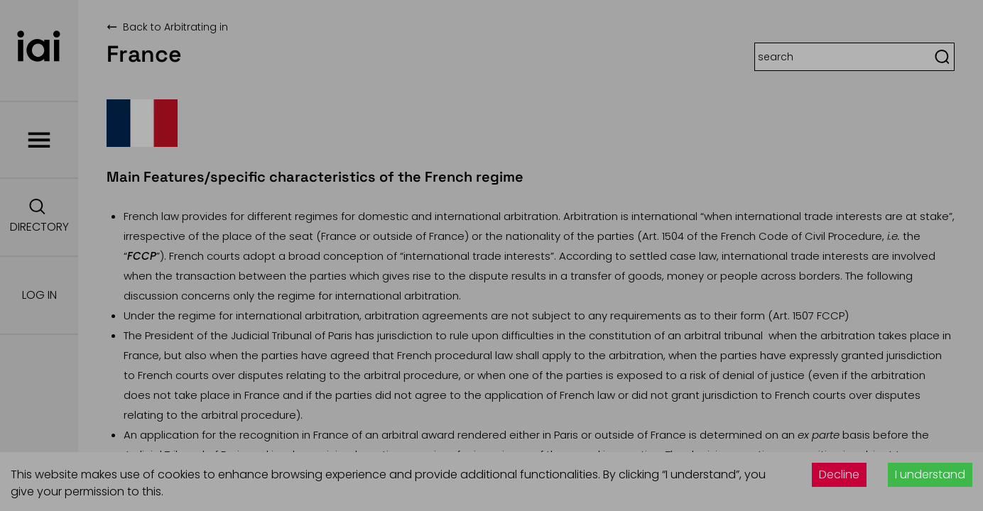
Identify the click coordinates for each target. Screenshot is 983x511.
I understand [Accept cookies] (930, 474)
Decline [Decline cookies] (839, 474)
